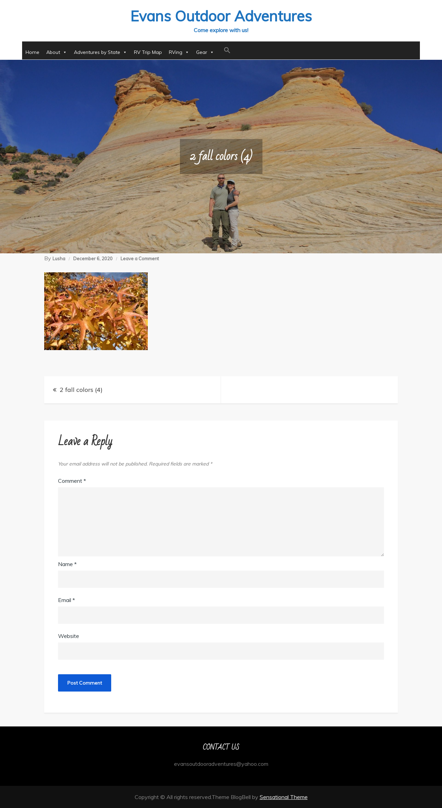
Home (32, 52)
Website (68, 635)
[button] (227, 50)
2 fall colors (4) (81, 390)
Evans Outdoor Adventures (221, 16)
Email (66, 599)
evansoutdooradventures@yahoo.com (221, 763)
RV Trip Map (148, 52)
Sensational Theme (284, 796)
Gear (205, 52)
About (56, 52)
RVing (179, 52)
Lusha (58, 258)
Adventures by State (100, 52)
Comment (72, 480)
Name (67, 564)
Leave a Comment (140, 258)
